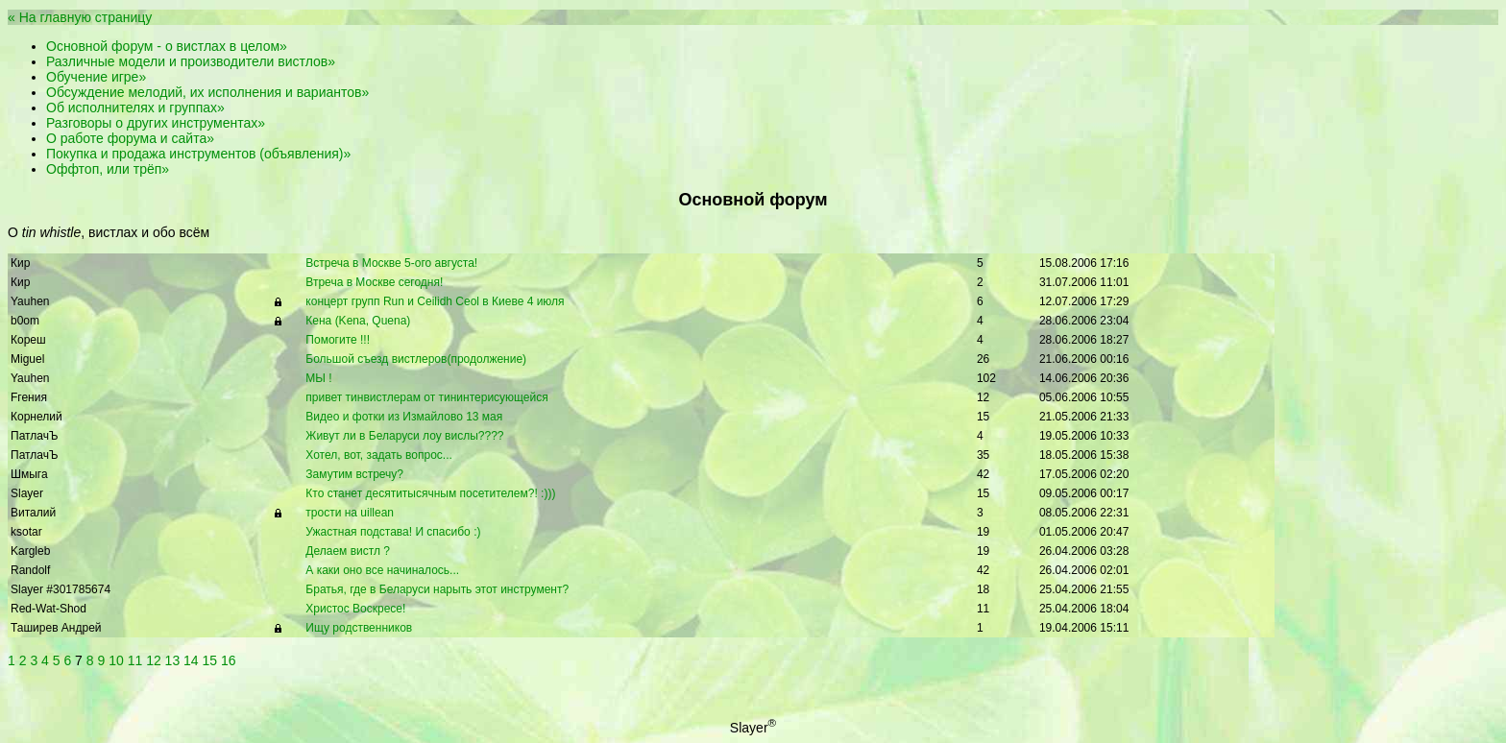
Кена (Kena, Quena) (357, 320)
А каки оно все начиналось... (382, 570)
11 (135, 660)
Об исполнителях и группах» (135, 107)
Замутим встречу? (354, 474)
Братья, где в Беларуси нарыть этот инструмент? (437, 589)
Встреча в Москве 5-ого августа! (391, 263)
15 (210, 660)
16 (228, 660)
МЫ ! (318, 378)
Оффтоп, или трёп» (107, 169)
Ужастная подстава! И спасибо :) (392, 532)
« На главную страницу (80, 17)
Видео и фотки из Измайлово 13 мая (403, 416)
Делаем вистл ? (347, 551)
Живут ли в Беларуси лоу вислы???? (404, 436)
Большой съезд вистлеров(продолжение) (415, 359)
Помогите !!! (337, 340)
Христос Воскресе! (355, 608)
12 (153, 660)
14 (191, 660)
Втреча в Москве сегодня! (374, 282)
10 (116, 660)
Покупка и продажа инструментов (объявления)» (198, 153)
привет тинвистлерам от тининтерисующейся (426, 397)
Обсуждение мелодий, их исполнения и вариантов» (207, 92)
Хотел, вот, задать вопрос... (378, 455)
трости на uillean (349, 512)
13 (173, 660)
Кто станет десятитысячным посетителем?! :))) (430, 493)
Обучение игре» (96, 76)
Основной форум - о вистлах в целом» (166, 46)
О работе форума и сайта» (130, 138)
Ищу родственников (358, 628)
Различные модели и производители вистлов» (190, 61)
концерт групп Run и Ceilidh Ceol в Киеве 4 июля (434, 301)
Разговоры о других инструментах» (155, 123)
